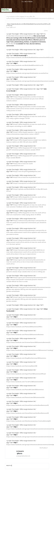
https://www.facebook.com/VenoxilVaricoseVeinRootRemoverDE (27, 413)
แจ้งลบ (46, 31)
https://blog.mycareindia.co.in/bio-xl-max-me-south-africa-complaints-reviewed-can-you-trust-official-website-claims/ (25, 99)
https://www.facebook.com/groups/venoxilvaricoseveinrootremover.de (30, 437)
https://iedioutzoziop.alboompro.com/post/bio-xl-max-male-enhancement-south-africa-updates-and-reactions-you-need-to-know (26, 232)
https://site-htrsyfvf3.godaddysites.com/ (27, 171)
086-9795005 (28, 2)
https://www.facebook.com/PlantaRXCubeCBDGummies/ (25, 389)
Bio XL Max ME (11, 44)
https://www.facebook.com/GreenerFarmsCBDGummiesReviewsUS (28, 342)
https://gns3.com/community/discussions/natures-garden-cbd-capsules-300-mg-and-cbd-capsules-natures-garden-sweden (26, 299)
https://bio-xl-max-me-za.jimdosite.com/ (27, 177)
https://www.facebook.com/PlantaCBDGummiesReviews (25, 334)
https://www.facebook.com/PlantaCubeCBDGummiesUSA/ (25, 397)
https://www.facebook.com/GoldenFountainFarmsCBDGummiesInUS (28, 319)
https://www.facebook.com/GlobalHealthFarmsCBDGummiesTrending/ (29, 350)
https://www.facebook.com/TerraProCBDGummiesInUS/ (24, 382)
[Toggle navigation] (52, 10)
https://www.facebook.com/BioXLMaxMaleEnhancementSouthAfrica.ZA (30, 57)
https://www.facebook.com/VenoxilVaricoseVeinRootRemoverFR (27, 405)
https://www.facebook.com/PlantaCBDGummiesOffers (24, 327)
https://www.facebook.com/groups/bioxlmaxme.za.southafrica (27, 73)
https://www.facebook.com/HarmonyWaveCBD (21, 366)
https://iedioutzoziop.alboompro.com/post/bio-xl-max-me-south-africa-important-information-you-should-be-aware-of (26, 222)
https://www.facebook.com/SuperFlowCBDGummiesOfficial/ (26, 374)
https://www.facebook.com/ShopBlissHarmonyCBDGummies (26, 358)
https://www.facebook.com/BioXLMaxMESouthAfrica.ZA (24, 65)
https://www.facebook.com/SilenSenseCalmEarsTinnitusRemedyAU (28, 421)
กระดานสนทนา (10, 16)
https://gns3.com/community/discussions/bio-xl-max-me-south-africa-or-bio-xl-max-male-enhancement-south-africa (26, 262)
